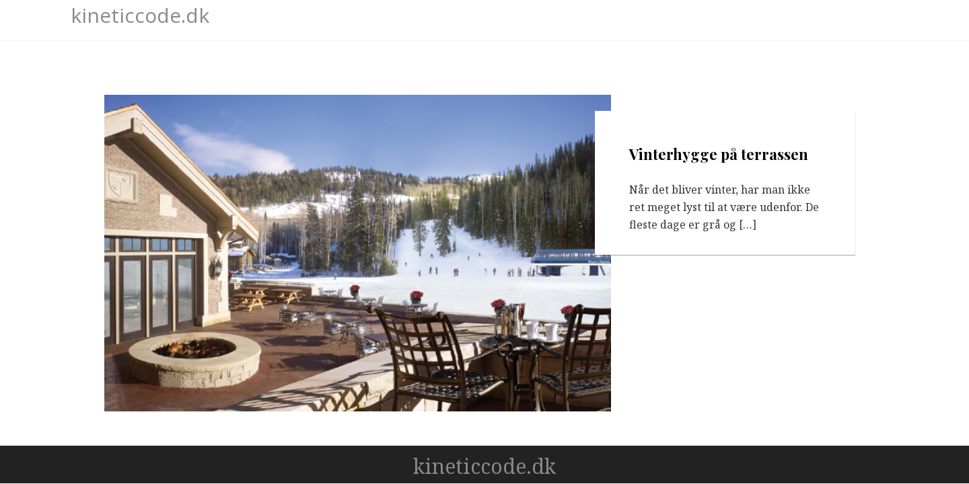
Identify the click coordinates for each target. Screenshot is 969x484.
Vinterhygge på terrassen (719, 154)
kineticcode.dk (140, 15)
